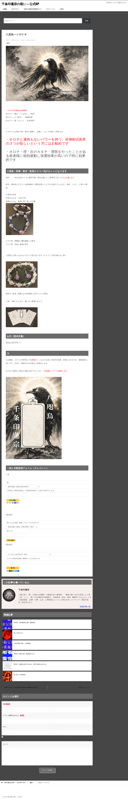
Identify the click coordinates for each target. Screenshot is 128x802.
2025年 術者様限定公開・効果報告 (25, 622)
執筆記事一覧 (85, 606)
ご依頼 (61, 9)
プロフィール (50, 9)
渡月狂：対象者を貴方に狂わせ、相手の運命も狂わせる (30, 664)
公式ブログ (15, 9)
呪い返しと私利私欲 (20, 674)
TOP (14, 782)
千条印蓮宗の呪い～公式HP (21, 3)
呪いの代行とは (18, 633)
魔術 (8, 43)
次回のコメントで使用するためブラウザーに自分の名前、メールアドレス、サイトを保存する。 (40, 737)
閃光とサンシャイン (85, 687)
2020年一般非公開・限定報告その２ (24, 654)
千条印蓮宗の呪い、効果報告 (22, 643)
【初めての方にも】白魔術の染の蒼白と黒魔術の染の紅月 (21, 687)
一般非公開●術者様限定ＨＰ (32, 9)
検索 (5, 17)
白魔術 (5, 9)
